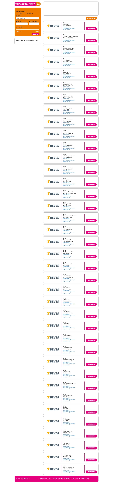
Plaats (18, 21)
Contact (60, 478)
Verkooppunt (19, 11)
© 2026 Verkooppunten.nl (23, 478)
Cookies (55, 478)
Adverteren (67, 478)
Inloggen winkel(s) (84, 478)
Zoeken (35, 34)
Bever (64, 23)
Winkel (21, 13)
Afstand (19, 27)
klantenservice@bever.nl (69, 28)
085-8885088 (66, 27)
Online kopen (91, 18)
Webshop (30, 13)
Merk (18, 16)
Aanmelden (75, 478)
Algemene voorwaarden (45, 478)
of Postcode (33, 21)
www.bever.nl (66, 29)
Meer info (91, 29)
